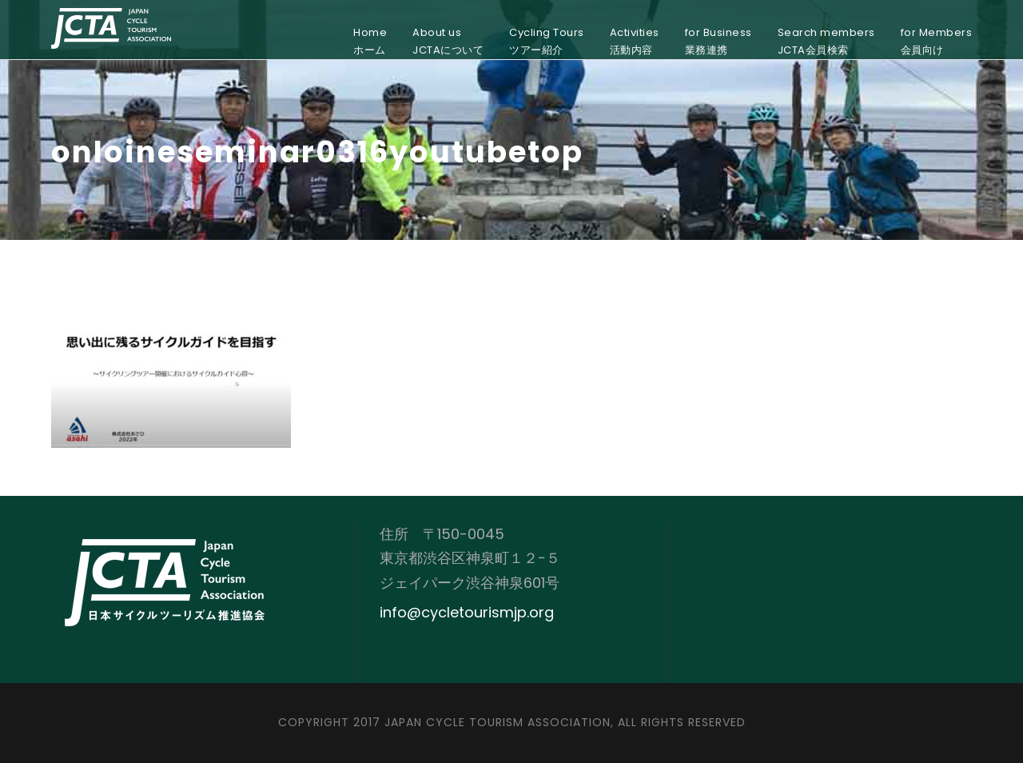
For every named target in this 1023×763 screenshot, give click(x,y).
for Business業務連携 (718, 41)
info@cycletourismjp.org (467, 612)
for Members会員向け (937, 41)
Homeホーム (370, 41)
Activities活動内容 (634, 41)
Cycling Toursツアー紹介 (546, 41)
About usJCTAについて (448, 41)
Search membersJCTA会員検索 (826, 41)
